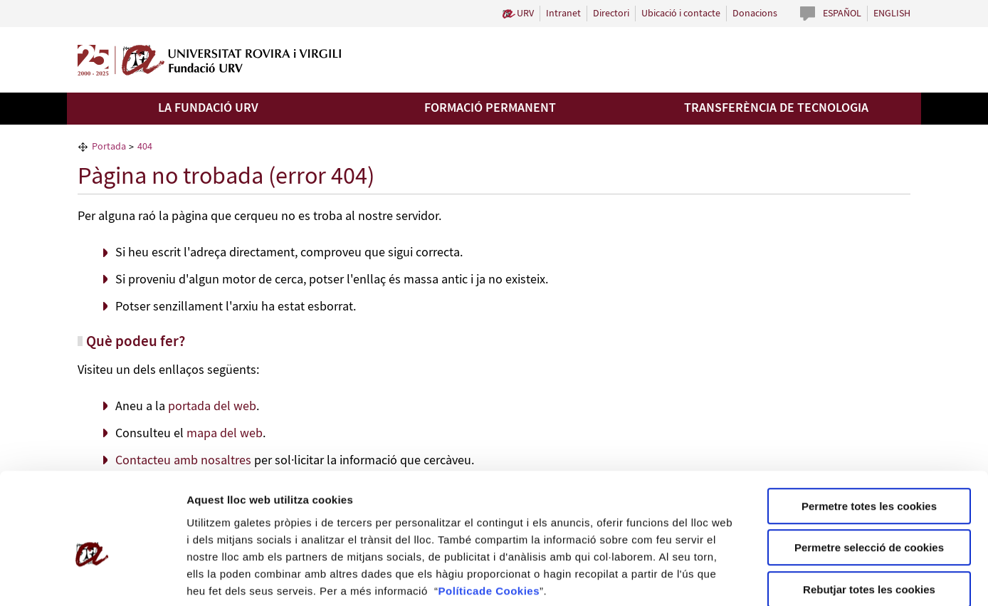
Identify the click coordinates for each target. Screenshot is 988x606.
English (891, 13)
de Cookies (509, 517)
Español (842, 13)
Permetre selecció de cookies (869, 474)
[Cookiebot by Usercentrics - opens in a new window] (92, 578)
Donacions (754, 13)
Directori (611, 13)
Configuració (797, 578)
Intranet (563, 13)
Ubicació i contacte (680, 13)
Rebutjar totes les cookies (869, 515)
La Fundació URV (208, 108)
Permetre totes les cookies (869, 432)
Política (458, 517)
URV (525, 13)
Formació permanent (490, 108)
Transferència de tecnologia (776, 108)
